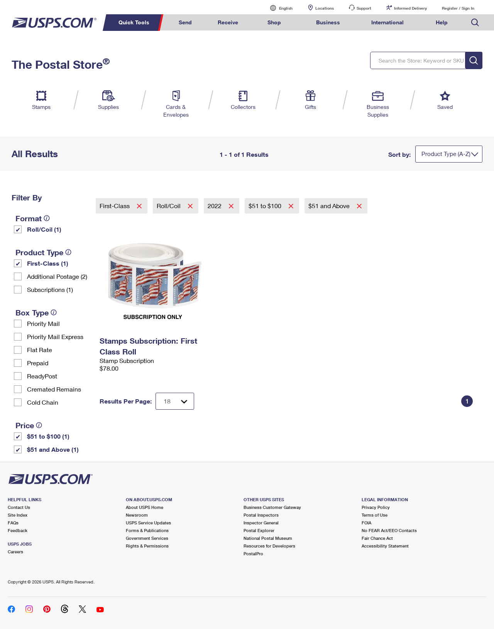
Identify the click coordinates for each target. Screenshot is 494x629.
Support (364, 8)
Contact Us (19, 507)
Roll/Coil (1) (44, 229)
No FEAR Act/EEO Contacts (389, 530)
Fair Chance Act (377, 538)
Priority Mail (43, 323)
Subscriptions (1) (50, 289)
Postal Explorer (259, 530)
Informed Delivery (410, 8)
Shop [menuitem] (274, 22)
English (278, 7)
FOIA (366, 522)
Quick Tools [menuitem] (133, 22)
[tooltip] (47, 218)
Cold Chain (42, 402)
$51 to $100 (266, 205)
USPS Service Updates (148, 522)
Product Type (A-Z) (445, 153)
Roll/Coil (169, 205)
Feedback (17, 530)
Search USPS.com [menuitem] (475, 22)
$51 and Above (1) (53, 449)
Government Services (147, 538)
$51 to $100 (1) (48, 436)
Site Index (17, 514)
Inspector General (261, 522)
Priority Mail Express (55, 336)
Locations (324, 8)
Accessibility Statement (385, 545)
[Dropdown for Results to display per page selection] (175, 401)
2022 (215, 205)
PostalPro (253, 553)
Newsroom (137, 514)
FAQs (13, 522)
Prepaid (37, 362)
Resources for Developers (269, 545)
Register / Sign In (458, 8)
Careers (15, 551)
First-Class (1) (47, 263)
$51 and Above (329, 205)
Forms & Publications (147, 530)
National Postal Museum (268, 538)
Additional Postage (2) (57, 276)
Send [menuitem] (185, 22)
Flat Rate (39, 349)
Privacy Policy (376, 507)
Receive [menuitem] (228, 22)
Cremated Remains (54, 389)
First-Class (115, 205)
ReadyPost (42, 376)
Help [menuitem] (442, 22)
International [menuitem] (387, 22)
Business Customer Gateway (272, 507)
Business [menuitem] (328, 22)
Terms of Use (374, 514)
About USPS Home (144, 507)
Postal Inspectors (261, 514)
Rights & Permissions (147, 545)
